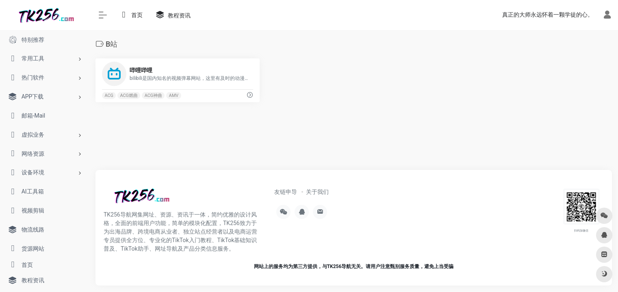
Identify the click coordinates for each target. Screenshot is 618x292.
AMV (173, 95)
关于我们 (317, 192)
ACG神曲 (153, 95)
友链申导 (285, 192)
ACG (108, 95)
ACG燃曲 (129, 95)
